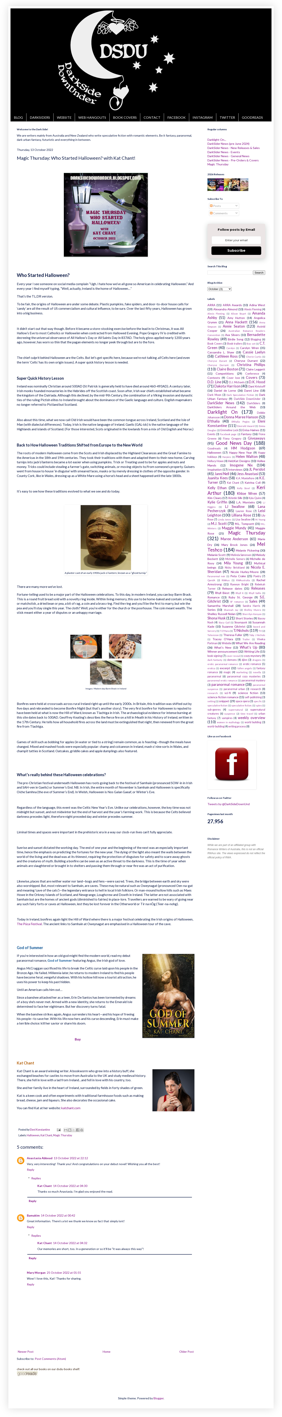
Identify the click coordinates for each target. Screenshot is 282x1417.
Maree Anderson (234, 539)
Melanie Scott (216, 555)
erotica (211, 668)
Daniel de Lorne (225, 390)
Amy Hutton (236, 318)
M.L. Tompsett (244, 523)
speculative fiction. (241, 705)
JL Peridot (257, 469)
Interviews (235, 469)
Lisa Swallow (243, 519)
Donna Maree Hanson (241, 417)
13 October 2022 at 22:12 (71, 1158)
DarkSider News (220, 403)
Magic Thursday (62, 1135)
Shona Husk (216, 618)
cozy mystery (252, 655)
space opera (242, 701)
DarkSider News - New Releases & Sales (233, 148)
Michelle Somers (235, 559)
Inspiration (214, 469)
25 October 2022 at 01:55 (64, 1272)
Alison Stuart (238, 313)
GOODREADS (252, 117)
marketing (242, 672)
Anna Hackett (236, 322)
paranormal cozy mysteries (244, 676)
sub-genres (214, 709)
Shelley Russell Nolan (221, 614)
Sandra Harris (251, 605)
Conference (252, 373)
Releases (258, 588)
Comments (219, 213)
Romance (213, 597)
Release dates (232, 588)
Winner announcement (222, 651)
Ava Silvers (232, 335)
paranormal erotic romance (222, 680)
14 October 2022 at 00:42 (58, 1215)
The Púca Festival (29, 924)
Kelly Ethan (217, 488)
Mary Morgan (36, 1272)
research (256, 689)
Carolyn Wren (249, 348)
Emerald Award (245, 426)
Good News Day (234, 443)
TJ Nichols (241, 630)
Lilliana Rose (241, 515)
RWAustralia (243, 580)
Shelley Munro (252, 609)
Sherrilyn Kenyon (252, 614)
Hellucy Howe (215, 461)
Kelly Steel (243, 488)
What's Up (248, 647)
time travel (247, 713)
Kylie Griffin (217, 502)
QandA (211, 580)
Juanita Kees (217, 478)
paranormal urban (234, 689)
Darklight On (222, 412)
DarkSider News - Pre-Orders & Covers (233, 160)
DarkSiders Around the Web (231, 407)
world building (253, 722)
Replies (36, 1178)
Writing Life (252, 651)
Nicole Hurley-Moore (245, 572)
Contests (213, 377)
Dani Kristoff (256, 386)
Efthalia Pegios (241, 421)
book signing (214, 655)
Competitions (225, 373)
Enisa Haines (251, 430)
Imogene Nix (241, 465)
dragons (256, 659)
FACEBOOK (176, 117)
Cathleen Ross (226, 356)
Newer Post (26, 1351)
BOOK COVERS (125, 117)
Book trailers (234, 343)
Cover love (233, 377)
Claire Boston (227, 369)
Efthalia (213, 421)
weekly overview (251, 717)
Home (106, 1351)
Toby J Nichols (257, 635)
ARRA (211, 305)
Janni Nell (222, 473)
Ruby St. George (240, 597)
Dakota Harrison (227, 386)
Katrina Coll (253, 482)
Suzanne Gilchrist (233, 626)
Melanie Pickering (247, 550)
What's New (222, 647)
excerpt (225, 668)
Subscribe (236, 251)
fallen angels (244, 668)
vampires (227, 718)
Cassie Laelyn (254, 352)
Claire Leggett (255, 369)
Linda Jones (224, 519)
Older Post (186, 1351)
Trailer (246, 639)
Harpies (226, 457)
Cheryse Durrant (246, 360)
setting (211, 701)
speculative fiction (217, 705)
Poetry (257, 576)
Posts (215, 206)
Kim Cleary (214, 498)
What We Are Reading (250, 643)
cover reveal (233, 656)
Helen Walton (247, 456)
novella (257, 672)
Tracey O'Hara (222, 639)
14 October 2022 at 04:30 (70, 1186)
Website (226, 643)
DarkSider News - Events (223, 152)
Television (213, 635)
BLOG (18, 117)
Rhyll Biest (222, 593)
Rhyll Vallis (255, 593)
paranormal (214, 676)
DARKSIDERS (40, 117)
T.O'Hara (225, 630)
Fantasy (246, 434)
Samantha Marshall (220, 605)
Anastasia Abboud (39, 1158)
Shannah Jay (231, 609)
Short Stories (244, 618)
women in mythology (228, 722)
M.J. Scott (219, 523)
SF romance (237, 601)
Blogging (256, 339)
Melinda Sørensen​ (241, 555)
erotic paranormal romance (222, 664)
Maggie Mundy (234, 528)
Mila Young (233, 563)
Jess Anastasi (247, 473)
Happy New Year (240, 452)
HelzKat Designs (239, 461)
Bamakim (33, 1215)
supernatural (235, 709)
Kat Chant (46, 1135)
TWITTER (227, 117)
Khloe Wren (247, 493)
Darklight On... (216, 139)
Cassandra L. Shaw (220, 352)
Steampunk (240, 622)
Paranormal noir (216, 576)
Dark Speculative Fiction (240, 395)
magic (227, 672)
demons (232, 659)
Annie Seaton (234, 326)
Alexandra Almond (225, 309)
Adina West (257, 305)
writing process (237, 726)
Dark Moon (214, 394)
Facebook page (228, 434)
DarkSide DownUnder (247, 398)
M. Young (260, 519)
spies (259, 705)
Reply (30, 1169)
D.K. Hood (257, 382)
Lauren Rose (244, 511)
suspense (229, 713)
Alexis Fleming (252, 309)
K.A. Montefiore (245, 478)
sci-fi (227, 693)
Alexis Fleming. (216, 313)
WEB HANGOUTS (92, 117)
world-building (215, 726)
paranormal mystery (253, 680)
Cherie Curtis (254, 356)
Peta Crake (238, 576)
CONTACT (152, 117)
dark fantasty (214, 659)
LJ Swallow (235, 506)
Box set (251, 343)
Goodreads (214, 448)
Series (211, 609)
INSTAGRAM (203, 117)
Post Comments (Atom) (50, 1358)
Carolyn (230, 348)
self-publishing (253, 697)
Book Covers (215, 343)
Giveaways (256, 438)
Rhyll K (240, 593)
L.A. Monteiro (245, 502)
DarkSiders (253, 403)
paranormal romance (228, 684)
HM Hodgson (243, 448)
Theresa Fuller (232, 635)
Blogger (158, 1398)
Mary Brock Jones (235, 545)
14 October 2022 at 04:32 (70, 1243)
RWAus (226, 580)
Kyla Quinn (255, 498)
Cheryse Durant (217, 361)
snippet (224, 701)
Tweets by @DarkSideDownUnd (228, 804)
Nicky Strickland (235, 567)
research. (212, 693)
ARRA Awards (232, 305)
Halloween (33, 1135)
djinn (244, 659)
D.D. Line (214, 382)
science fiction (248, 693)
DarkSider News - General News (228, 156)
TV (260, 630)
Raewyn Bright (239, 584)
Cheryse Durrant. (218, 365)
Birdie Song (235, 339)
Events (211, 434)
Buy (78, 1039)
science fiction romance (223, 697)
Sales (253, 601)
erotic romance (252, 664)
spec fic (258, 701)
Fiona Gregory (232, 438)
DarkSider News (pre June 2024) (228, 143)
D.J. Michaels (237, 382)
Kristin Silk (235, 498)
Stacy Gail (224, 622)
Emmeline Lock (229, 430)
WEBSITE (64, 117)
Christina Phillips (251, 364)
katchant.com (71, 1108)
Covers (251, 377)
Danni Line (251, 390)
